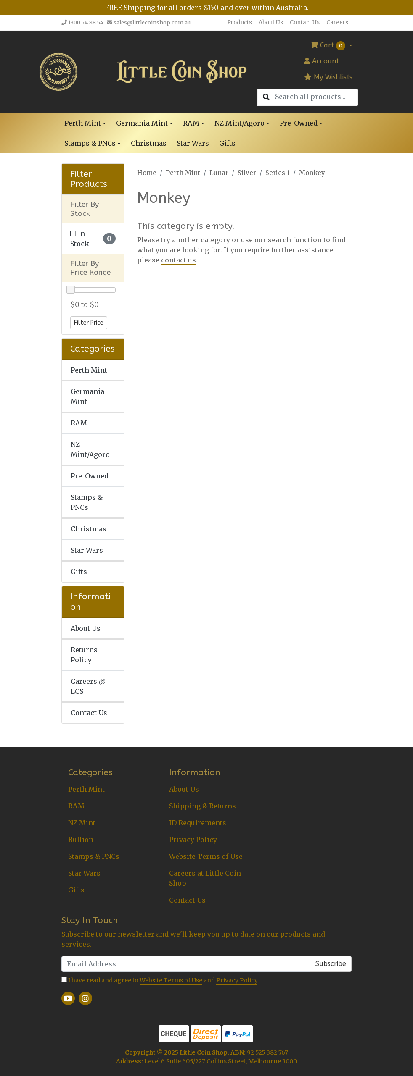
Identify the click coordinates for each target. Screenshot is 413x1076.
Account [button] (321, 61)
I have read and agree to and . (160, 980)
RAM (79, 423)
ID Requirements (197, 823)
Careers (337, 22)
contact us (178, 260)
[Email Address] (185, 964)
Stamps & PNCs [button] (90, 143)
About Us (271, 22)
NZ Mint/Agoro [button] (239, 123)
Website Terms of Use (206, 856)
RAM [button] (191, 123)
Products (239, 22)
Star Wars (193, 143)
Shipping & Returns (202, 806)
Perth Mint (89, 370)
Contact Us (305, 22)
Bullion (80, 839)
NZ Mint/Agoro (90, 449)
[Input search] (316, 96)
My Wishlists (328, 77)
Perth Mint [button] (82, 123)
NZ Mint (81, 823)
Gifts (227, 143)
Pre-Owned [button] (299, 123)
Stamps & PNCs (87, 502)
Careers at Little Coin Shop (205, 878)
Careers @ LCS (88, 686)
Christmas (149, 143)
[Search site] (266, 97)
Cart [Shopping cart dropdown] (328, 45)
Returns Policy (84, 655)
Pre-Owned (90, 476)
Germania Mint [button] (142, 123)
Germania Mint (87, 396)
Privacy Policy (193, 839)
